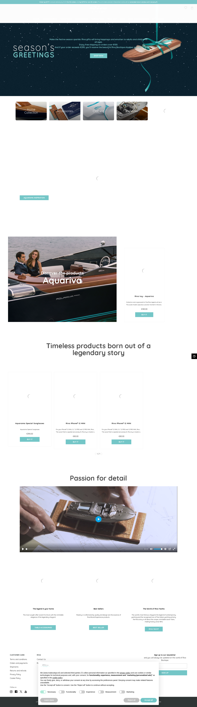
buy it (144, 315)
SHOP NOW (98, 56)
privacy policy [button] (125, 673)
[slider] (84, 549)
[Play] (23, 549)
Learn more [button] (49, 700)
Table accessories (43, 627)
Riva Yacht (154, 629)
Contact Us (41, 659)
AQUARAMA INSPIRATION (34, 198)
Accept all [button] (148, 700)
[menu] (98, 21)
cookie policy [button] (57, 678)
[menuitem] (36, 21)
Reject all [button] (131, 700)
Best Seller (98, 627)
